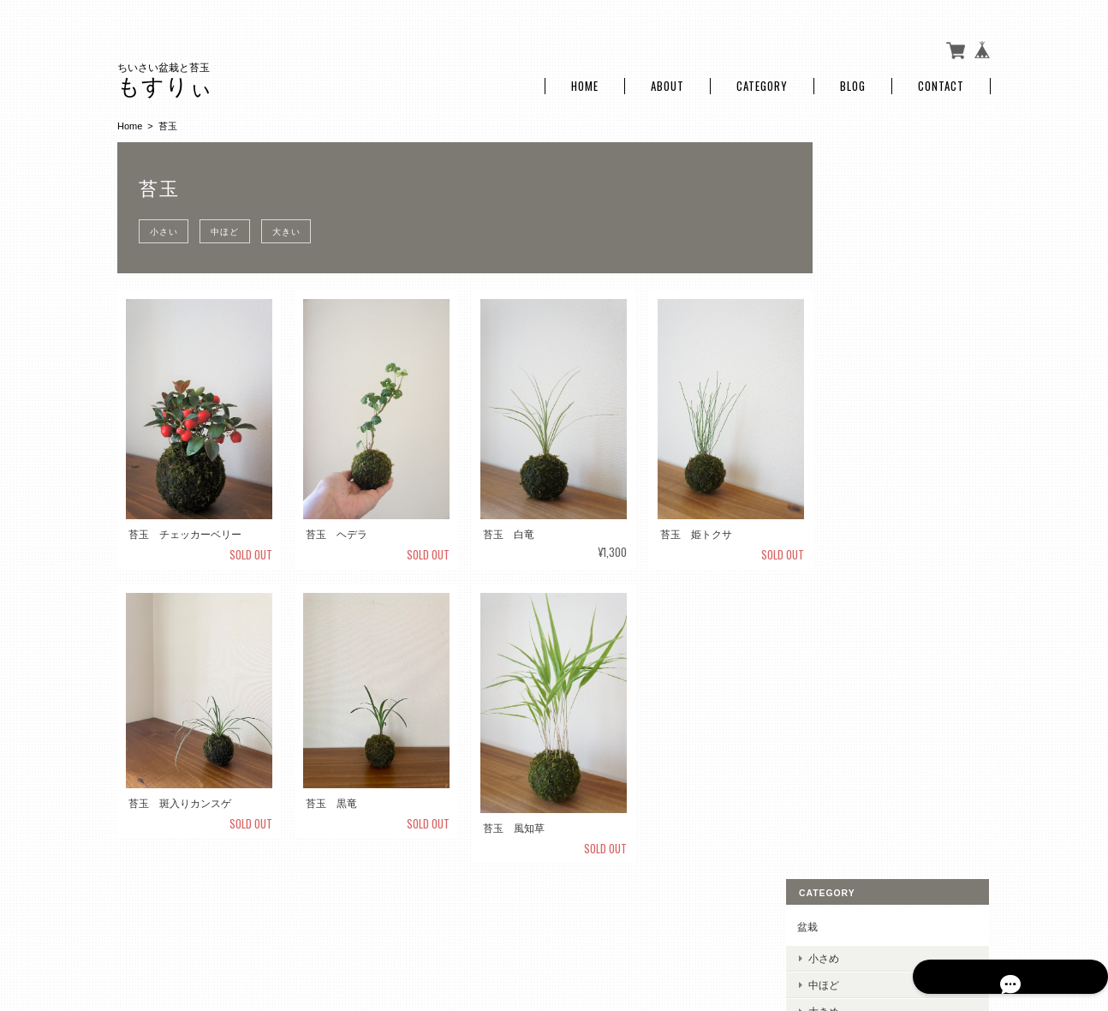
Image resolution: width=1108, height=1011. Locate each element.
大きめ (861, 244)
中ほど (233, 224)
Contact (941, 79)
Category (762, 79)
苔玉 (845, 278)
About (667, 79)
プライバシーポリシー (801, 923)
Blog (853, 79)
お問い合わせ (866, 529)
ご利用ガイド (866, 449)
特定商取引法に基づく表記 (896, 489)
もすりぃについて (688, 923)
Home (585, 79)
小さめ (861, 190)
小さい (166, 224)
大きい (300, 224)
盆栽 (845, 159)
